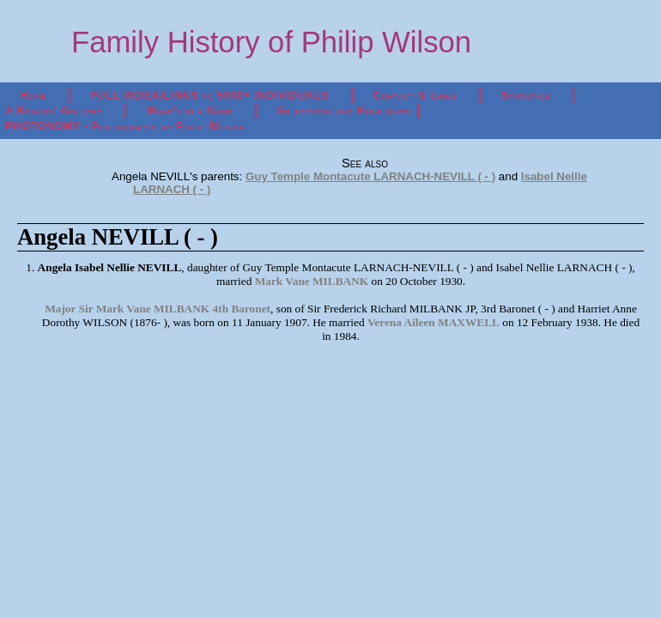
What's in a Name (190, 111)
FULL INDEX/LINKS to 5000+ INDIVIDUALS (209, 95)
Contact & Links (415, 95)
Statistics (526, 95)
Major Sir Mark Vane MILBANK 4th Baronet (157, 308)
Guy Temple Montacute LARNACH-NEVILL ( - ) (370, 176)
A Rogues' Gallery (53, 111)
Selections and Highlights (343, 111)
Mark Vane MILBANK (312, 281)
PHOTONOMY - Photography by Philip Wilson (125, 126)
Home (34, 95)
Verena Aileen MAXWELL (433, 322)
